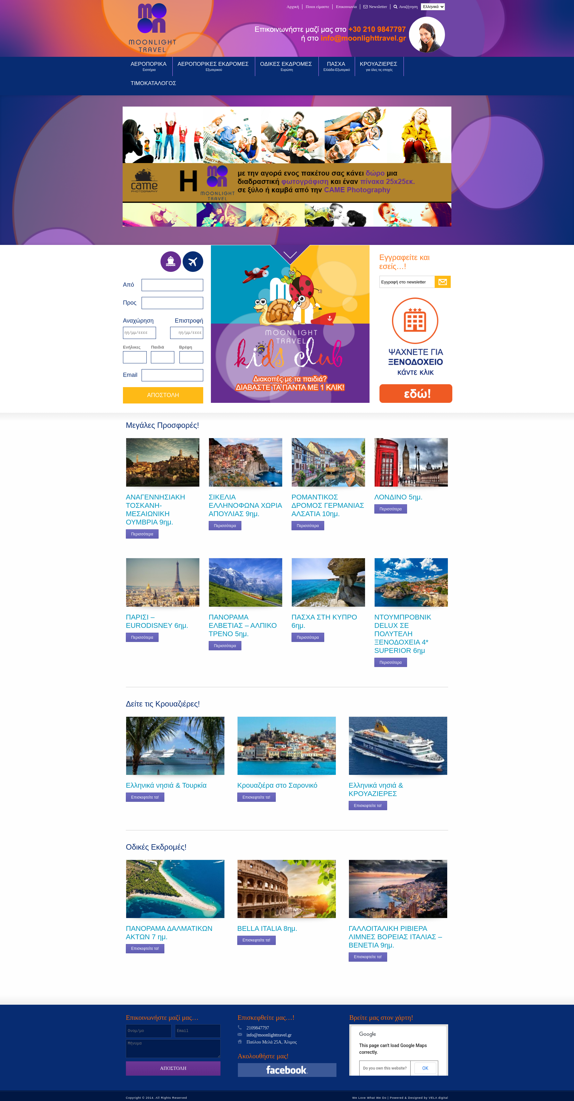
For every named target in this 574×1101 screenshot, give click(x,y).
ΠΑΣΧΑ (337, 66)
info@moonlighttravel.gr (269, 1035)
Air (193, 261)
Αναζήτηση (406, 6)
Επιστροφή (189, 320)
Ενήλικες (132, 347)
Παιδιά (157, 347)
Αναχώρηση (138, 320)
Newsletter (375, 6)
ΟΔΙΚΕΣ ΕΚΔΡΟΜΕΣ (286, 66)
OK (425, 1068)
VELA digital (438, 1097)
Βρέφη (185, 347)
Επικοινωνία (346, 6)
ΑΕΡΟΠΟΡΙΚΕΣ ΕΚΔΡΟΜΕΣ (214, 66)
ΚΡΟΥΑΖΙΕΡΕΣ (379, 66)
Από (128, 285)
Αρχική (293, 6)
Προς (129, 302)
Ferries (171, 261)
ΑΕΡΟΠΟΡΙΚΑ (149, 66)
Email (130, 375)
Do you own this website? (385, 1068)
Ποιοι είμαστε (317, 6)
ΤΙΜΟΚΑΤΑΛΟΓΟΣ (153, 83)
